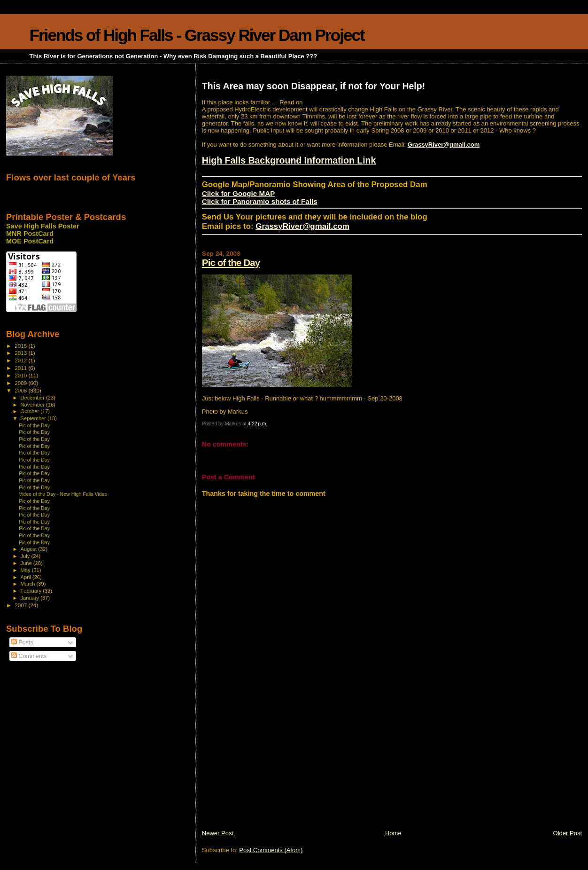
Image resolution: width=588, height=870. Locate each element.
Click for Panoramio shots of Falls (259, 201)
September (34, 418)
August (30, 549)
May (26, 570)
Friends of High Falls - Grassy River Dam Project (197, 35)
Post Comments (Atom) (270, 850)
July (26, 556)
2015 (21, 346)
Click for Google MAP (238, 193)
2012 (21, 360)
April (26, 577)
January (31, 598)
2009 (21, 383)
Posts (22, 642)
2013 (21, 353)
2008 (21, 390)
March (29, 584)
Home (393, 833)
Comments (28, 656)
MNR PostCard (30, 233)
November (33, 405)
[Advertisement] (272, 763)
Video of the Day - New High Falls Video (63, 494)
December (33, 397)
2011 (21, 368)
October (31, 411)
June (27, 563)
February (32, 591)
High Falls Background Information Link (289, 160)
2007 (21, 605)
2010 (21, 375)
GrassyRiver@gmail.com (444, 144)
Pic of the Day (231, 262)
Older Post (567, 833)
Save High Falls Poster (42, 226)
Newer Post (217, 833)
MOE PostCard (30, 241)
